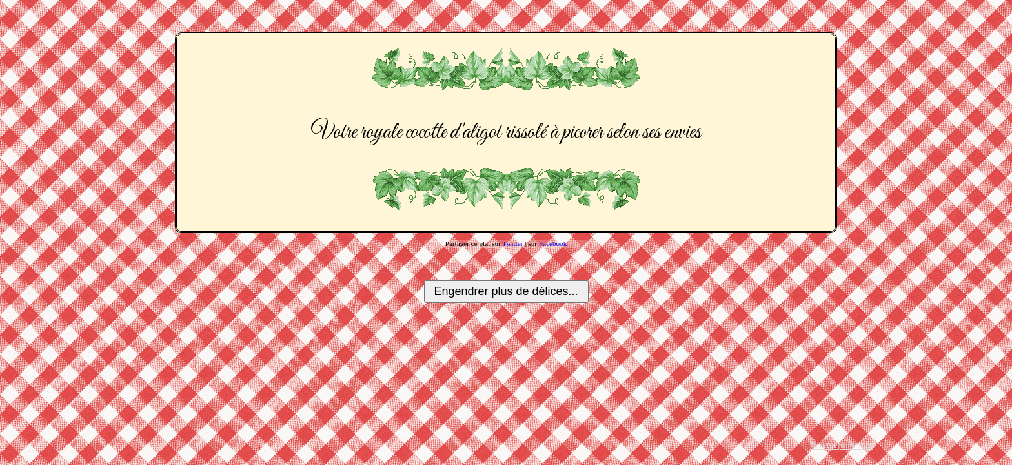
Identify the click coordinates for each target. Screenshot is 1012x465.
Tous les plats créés (841, 446)
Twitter (512, 243)
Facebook (553, 243)
